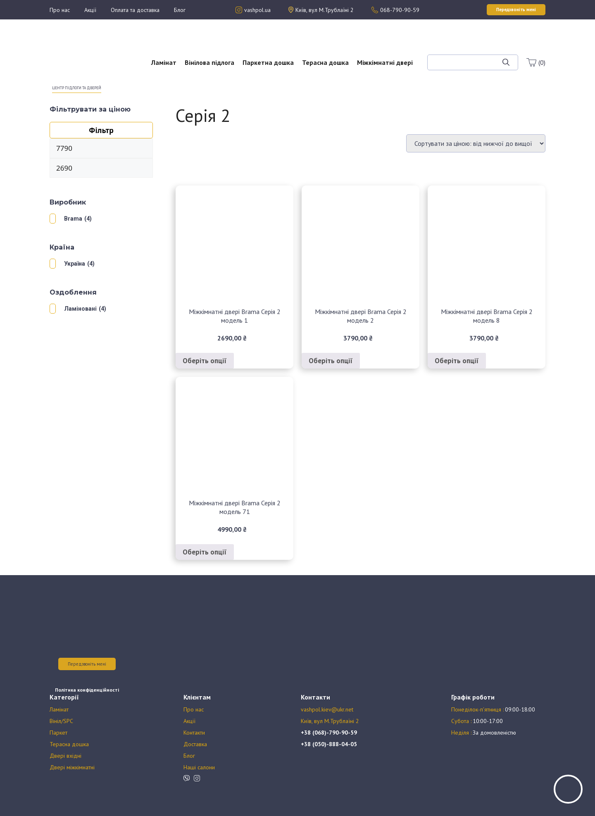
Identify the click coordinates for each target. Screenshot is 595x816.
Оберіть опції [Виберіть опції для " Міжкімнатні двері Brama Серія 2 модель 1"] (205, 360)
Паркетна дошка (268, 62)
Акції (90, 10)
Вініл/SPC (61, 721)
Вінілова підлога (209, 62)
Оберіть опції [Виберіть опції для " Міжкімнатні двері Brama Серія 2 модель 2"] (331, 360)
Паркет (58, 732)
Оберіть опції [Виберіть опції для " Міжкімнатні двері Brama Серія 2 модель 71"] (205, 552)
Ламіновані (80, 308)
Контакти (194, 732)
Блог (180, 10)
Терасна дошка (325, 62)
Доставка (195, 744)
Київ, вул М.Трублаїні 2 (330, 721)
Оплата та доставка (135, 10)
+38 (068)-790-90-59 (329, 732)
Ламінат (163, 62)
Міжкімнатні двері (385, 62)
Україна (74, 263)
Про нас (60, 10)
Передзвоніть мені (87, 664)
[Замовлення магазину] (475, 143)
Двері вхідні (65, 755)
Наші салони (199, 767)
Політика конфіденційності (87, 690)
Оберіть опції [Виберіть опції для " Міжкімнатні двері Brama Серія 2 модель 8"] (457, 360)
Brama (73, 218)
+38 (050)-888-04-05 (329, 744)
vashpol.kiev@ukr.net (327, 709)
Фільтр (101, 130)
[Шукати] (506, 62)
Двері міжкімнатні (72, 767)
